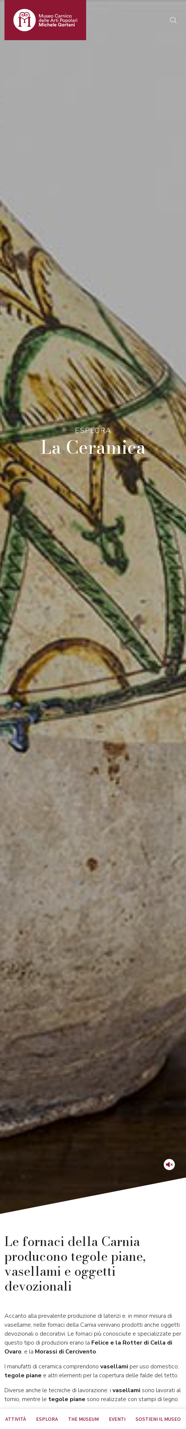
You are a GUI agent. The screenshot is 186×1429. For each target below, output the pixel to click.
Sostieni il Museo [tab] (158, 1419)
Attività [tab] (15, 1419)
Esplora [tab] (47, 1419)
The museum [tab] (83, 1419)
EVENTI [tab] (117, 1419)
